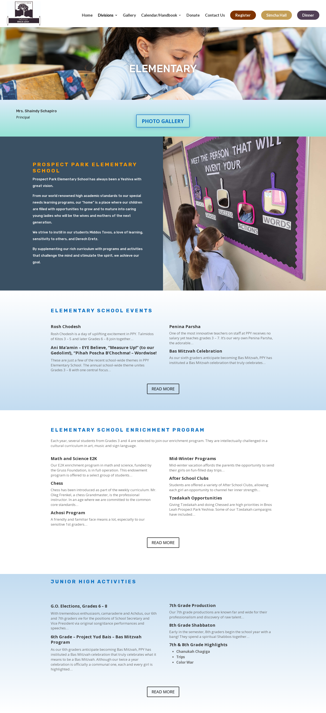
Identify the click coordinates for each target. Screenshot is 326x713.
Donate (193, 15)
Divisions (106, 15)
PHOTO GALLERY (163, 121)
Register (243, 15)
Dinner (308, 15)
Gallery (129, 15)
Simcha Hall (276, 15)
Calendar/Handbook (159, 15)
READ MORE (163, 389)
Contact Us (215, 15)
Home (87, 15)
